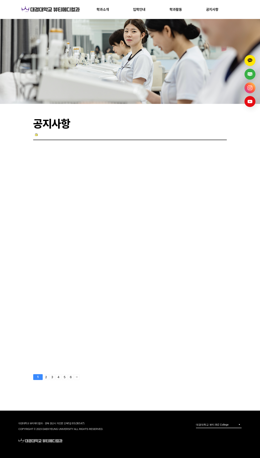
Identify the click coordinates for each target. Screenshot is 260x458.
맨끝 (77, 377)
